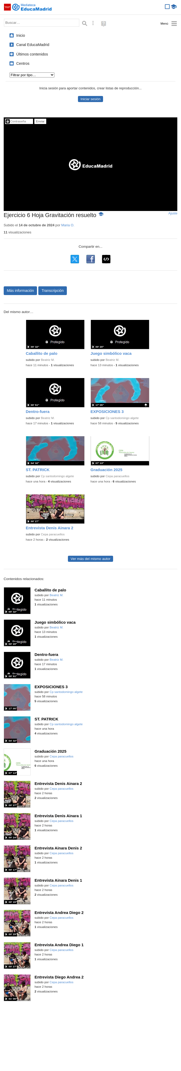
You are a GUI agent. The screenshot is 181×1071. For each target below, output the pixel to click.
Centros (23, 63)
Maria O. (67, 225)
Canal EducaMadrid (32, 45)
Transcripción (52, 290)
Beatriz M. (48, 359)
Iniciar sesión (90, 99)
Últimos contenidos (32, 54)
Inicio (20, 35)
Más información (20, 290)
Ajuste (172, 213)
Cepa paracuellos (117, 476)
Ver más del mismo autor (90, 559)
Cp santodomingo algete (122, 418)
